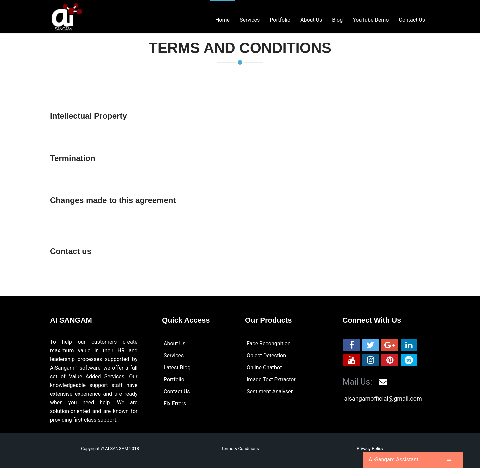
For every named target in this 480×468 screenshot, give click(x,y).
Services (174, 355)
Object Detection (266, 355)
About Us (174, 343)
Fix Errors (175, 403)
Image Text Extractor (271, 379)
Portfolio (174, 379)
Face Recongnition (269, 343)
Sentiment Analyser (270, 391)
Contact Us (177, 391)
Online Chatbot (264, 367)
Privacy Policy (370, 448)
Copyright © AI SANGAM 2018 (110, 448)
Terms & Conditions (240, 448)
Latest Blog (177, 367)
